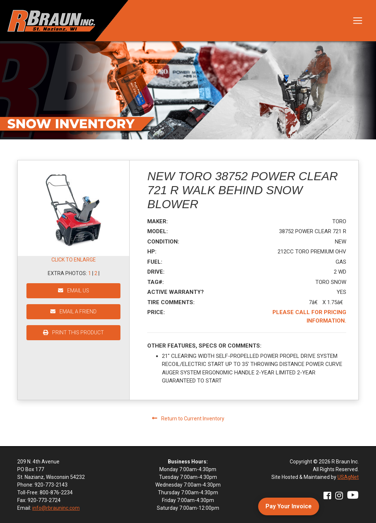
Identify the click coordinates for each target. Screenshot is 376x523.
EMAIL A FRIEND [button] (73, 311)
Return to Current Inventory (188, 418)
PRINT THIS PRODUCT (73, 332)
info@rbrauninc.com (56, 508)
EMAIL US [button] (73, 290)
